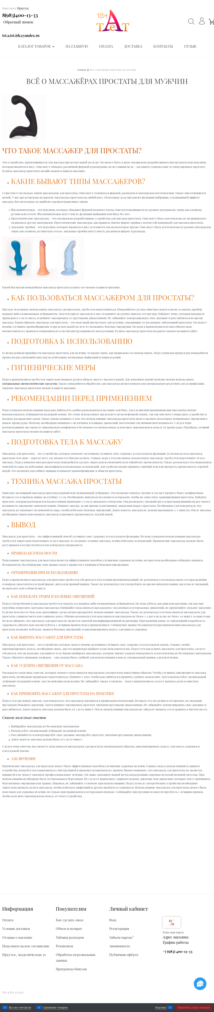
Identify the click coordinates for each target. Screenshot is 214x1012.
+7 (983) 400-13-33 (177, 951)
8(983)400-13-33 (20, 15)
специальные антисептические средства (29, 383)
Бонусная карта (173, 932)
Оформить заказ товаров (193, 1007)
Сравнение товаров (55, 1007)
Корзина (160, 1007)
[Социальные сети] (200, 984)
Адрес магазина (175, 937)
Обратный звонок (18, 22)
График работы (176, 942)
